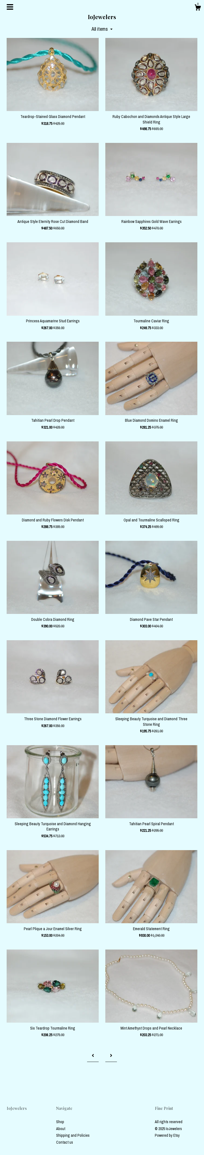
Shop (60, 1121)
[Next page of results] (111, 1055)
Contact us (64, 1142)
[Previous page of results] (93, 1055)
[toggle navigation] (10, 7)
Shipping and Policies (73, 1135)
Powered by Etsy (167, 1135)
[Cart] (198, 8)
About (60, 1128)
